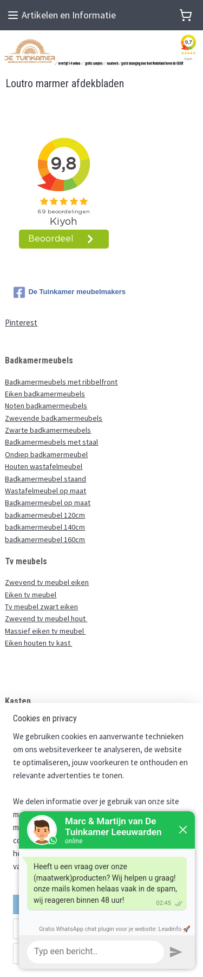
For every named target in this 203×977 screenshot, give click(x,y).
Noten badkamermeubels (46, 406)
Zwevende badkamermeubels (53, 418)
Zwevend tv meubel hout (46, 618)
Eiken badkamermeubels (45, 394)
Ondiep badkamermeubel (46, 454)
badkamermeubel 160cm (45, 539)
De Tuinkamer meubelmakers (70, 292)
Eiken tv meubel (30, 595)
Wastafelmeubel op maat (45, 491)
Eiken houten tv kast (38, 643)
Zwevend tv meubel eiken (47, 582)
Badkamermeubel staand (45, 479)
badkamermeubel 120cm (45, 515)
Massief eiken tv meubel (45, 631)
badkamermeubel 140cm (45, 527)
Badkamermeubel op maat (47, 502)
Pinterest (21, 322)
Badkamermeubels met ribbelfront (61, 382)
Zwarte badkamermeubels (48, 430)
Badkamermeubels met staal (51, 442)
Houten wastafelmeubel (43, 466)
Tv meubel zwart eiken (41, 606)
